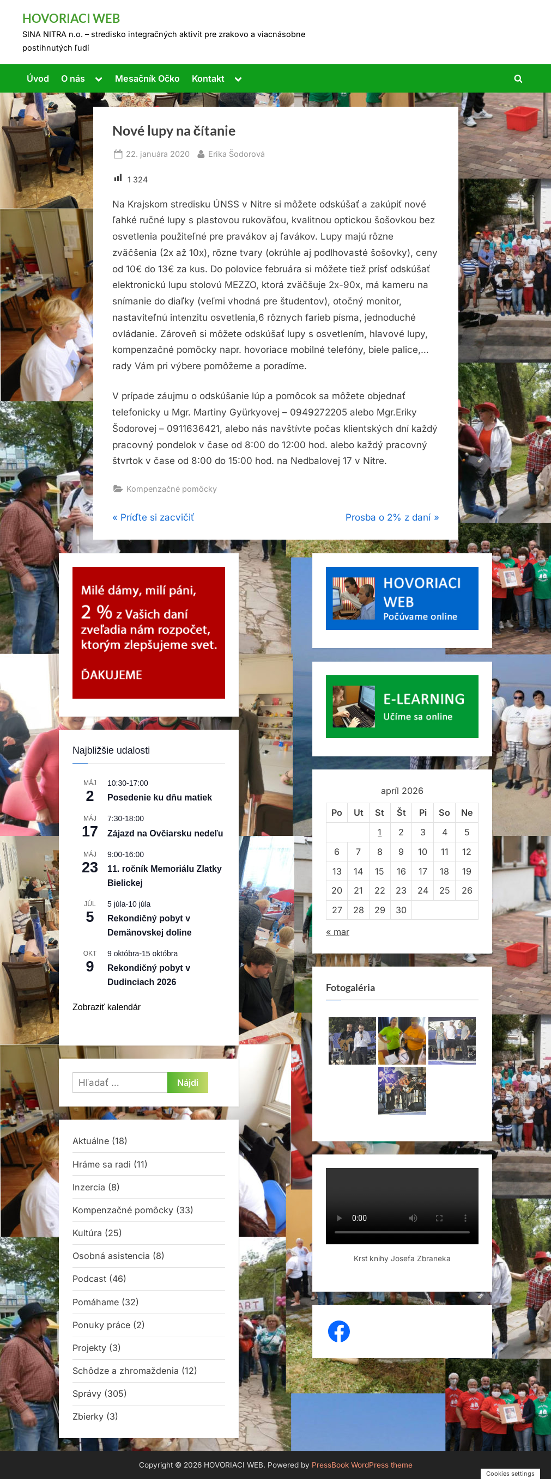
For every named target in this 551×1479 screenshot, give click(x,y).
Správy (86, 1393)
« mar (337, 931)
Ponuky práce (101, 1324)
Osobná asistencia (111, 1255)
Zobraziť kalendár (106, 1007)
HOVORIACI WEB (71, 18)
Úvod (38, 78)
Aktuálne (90, 1140)
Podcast (89, 1278)
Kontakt (208, 78)
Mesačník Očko (147, 78)
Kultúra (87, 1232)
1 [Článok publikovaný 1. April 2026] (380, 832)
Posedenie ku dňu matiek (159, 797)
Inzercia (88, 1187)
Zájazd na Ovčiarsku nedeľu (165, 833)
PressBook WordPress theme (362, 1464)
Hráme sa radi (101, 1164)
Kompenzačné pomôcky (171, 488)
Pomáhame (95, 1302)
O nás (73, 78)
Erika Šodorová (236, 152)
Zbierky (88, 1416)
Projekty (89, 1347)
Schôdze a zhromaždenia (125, 1370)
